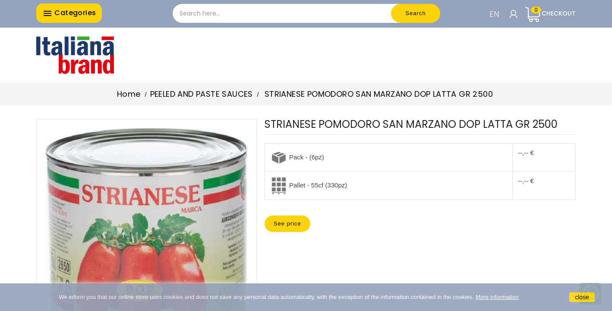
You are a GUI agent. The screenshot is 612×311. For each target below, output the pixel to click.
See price (287, 223)
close (582, 297)
